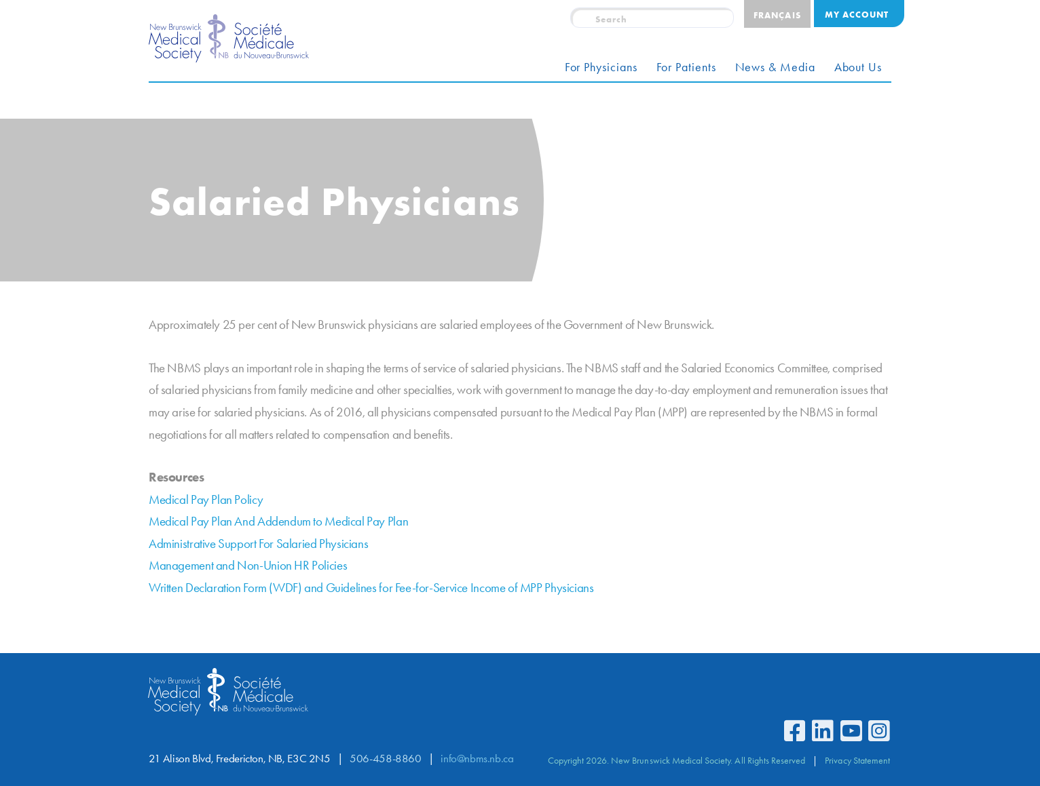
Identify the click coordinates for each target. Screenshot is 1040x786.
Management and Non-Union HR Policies (248, 565)
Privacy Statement (857, 760)
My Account (857, 14)
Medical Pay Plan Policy (206, 499)
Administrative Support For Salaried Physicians (258, 543)
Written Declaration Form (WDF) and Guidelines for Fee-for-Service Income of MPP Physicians (371, 587)
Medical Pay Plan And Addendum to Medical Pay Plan (278, 521)
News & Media (775, 67)
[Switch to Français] (777, 14)
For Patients (686, 67)
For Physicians (601, 67)
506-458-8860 (385, 758)
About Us (858, 67)
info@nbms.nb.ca (477, 758)
